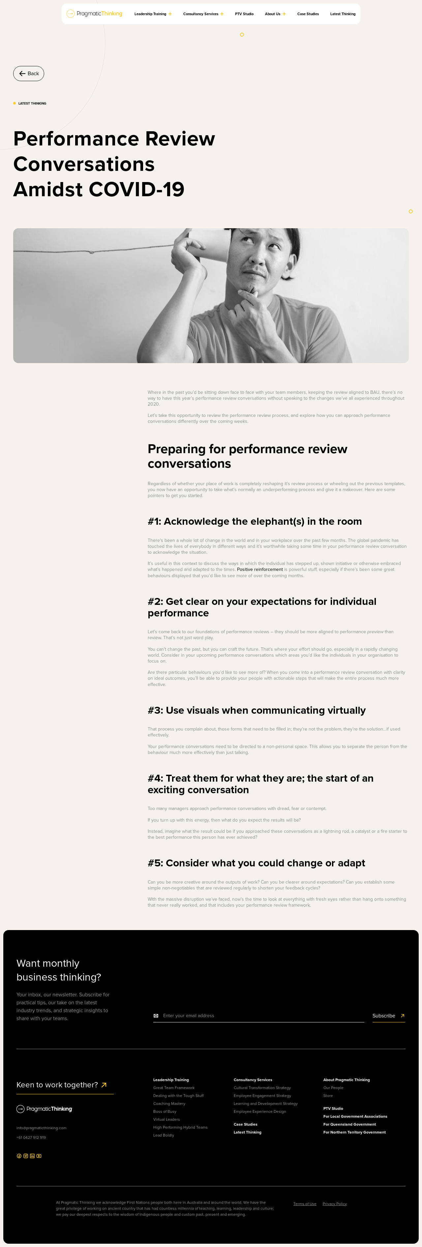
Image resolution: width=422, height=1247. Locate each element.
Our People (333, 1088)
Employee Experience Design (260, 1111)
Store (328, 1096)
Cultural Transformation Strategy (262, 1088)
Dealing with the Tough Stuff (178, 1096)
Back (28, 73)
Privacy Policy (335, 1204)
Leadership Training (171, 1079)
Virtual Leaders (166, 1119)
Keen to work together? (62, 1085)
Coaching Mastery (169, 1104)
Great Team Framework (174, 1088)
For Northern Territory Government (354, 1132)
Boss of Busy (164, 1111)
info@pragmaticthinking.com (41, 1128)
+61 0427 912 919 (31, 1137)
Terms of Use (304, 1204)
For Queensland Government (349, 1124)
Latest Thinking (247, 1132)
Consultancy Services (253, 1079)
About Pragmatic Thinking (346, 1079)
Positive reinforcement (260, 569)
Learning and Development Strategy (266, 1104)
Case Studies (245, 1124)
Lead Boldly (163, 1135)
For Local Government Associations (355, 1116)
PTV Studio (333, 1108)
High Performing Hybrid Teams (180, 1127)
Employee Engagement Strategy (262, 1096)
